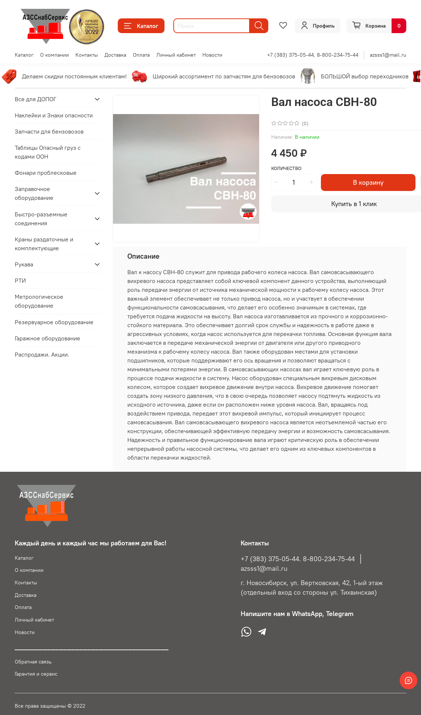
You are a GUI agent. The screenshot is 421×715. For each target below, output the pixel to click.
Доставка (115, 55)
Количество (286, 168)
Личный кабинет (176, 55)
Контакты (86, 55)
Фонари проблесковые (46, 172)
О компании (54, 55)
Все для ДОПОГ (35, 99)
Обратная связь (33, 661)
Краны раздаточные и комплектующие (44, 244)
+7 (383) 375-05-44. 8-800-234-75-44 (298, 559)
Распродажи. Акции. (42, 354)
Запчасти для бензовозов (49, 131)
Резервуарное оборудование (54, 322)
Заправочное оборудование (34, 193)
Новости (212, 55)
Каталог (141, 25)
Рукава (24, 264)
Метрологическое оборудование (39, 301)
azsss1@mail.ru (388, 55)
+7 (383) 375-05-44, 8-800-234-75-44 (312, 55)
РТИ (20, 280)
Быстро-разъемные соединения (41, 218)
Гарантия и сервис (36, 673)
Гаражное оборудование (47, 338)
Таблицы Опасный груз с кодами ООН (48, 152)
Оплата (141, 55)
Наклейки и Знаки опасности (54, 115)
